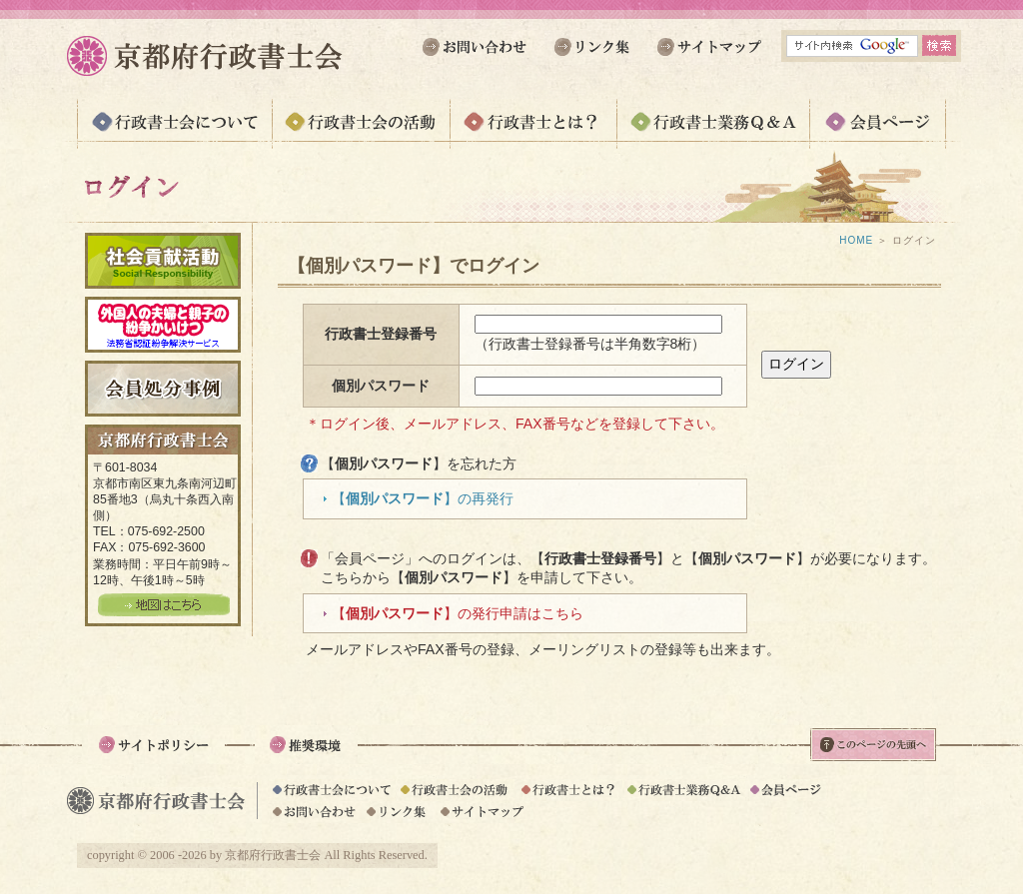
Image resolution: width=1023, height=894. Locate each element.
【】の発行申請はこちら (457, 613)
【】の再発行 (422, 498)
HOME (856, 240)
